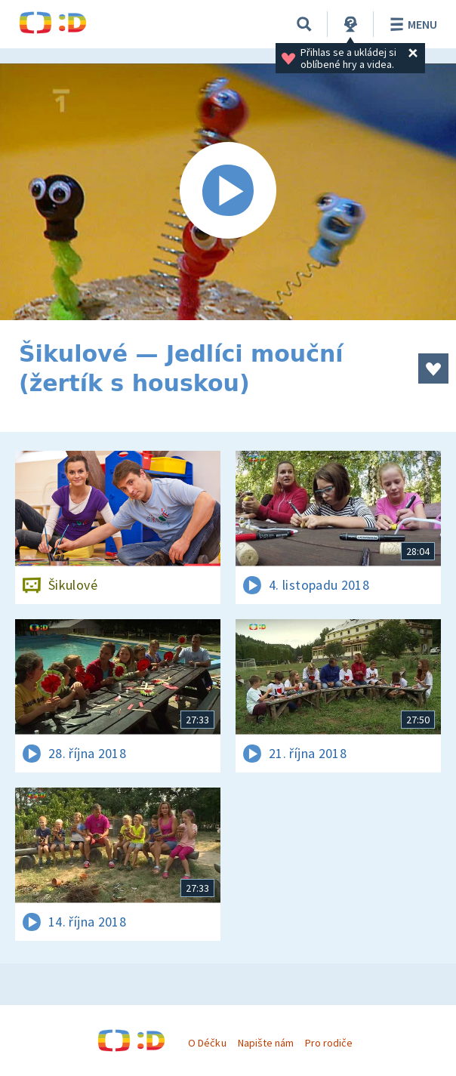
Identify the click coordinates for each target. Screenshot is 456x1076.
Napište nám (266, 1043)
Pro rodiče (329, 1043)
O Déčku (207, 1043)
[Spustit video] (228, 191)
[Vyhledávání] (304, 24)
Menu (411, 24)
